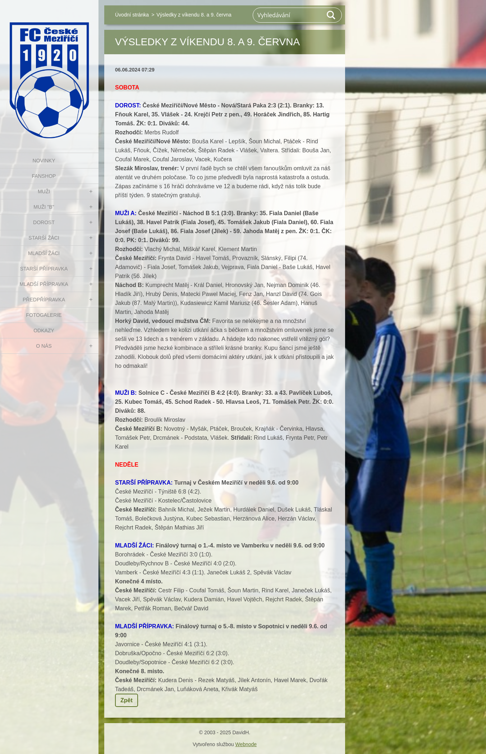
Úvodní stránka (132, 15)
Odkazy (43, 330)
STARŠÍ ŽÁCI (43, 238)
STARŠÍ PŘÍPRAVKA (44, 269)
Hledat (331, 15)
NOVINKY (43, 160)
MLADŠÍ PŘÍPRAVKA (43, 284)
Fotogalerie (43, 315)
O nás (44, 346)
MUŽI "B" (43, 207)
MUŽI (44, 191)
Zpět (126, 700)
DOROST (44, 222)
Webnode (246, 744)
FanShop (44, 176)
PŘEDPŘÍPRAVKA (44, 299)
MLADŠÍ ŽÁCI (44, 253)
